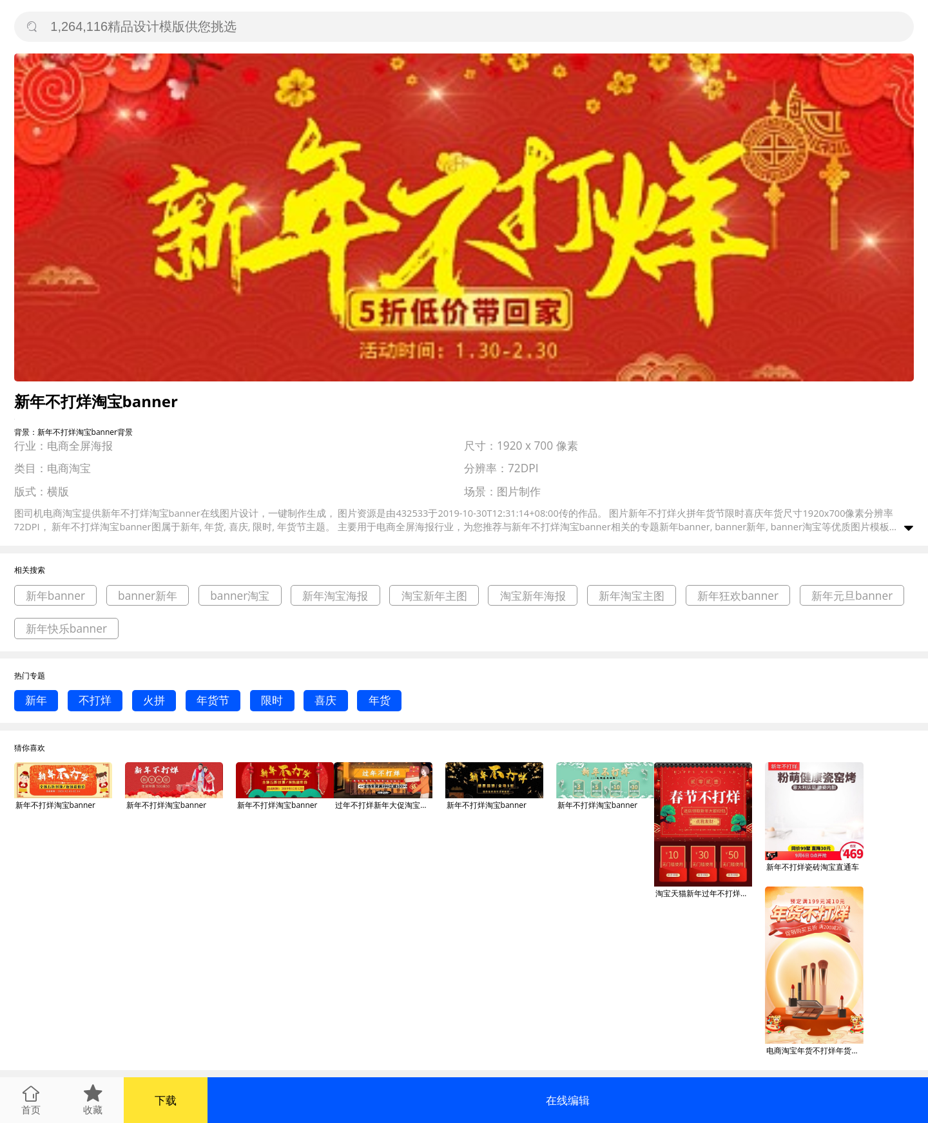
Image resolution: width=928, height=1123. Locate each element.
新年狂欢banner (737, 595)
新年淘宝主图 (631, 595)
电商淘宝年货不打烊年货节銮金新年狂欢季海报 (814, 1050)
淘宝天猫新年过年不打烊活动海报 (703, 893)
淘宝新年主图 (434, 595)
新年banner (55, 595)
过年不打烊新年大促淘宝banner (383, 805)
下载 (166, 1100)
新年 (36, 700)
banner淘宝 (239, 595)
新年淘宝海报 (335, 595)
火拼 (154, 700)
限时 (272, 700)
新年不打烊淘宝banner (55, 805)
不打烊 (95, 700)
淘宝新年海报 (533, 595)
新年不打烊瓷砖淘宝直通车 (812, 866)
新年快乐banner (66, 628)
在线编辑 (568, 1100)
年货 (380, 700)
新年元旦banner (852, 595)
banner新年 (147, 595)
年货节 (213, 700)
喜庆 (325, 700)
